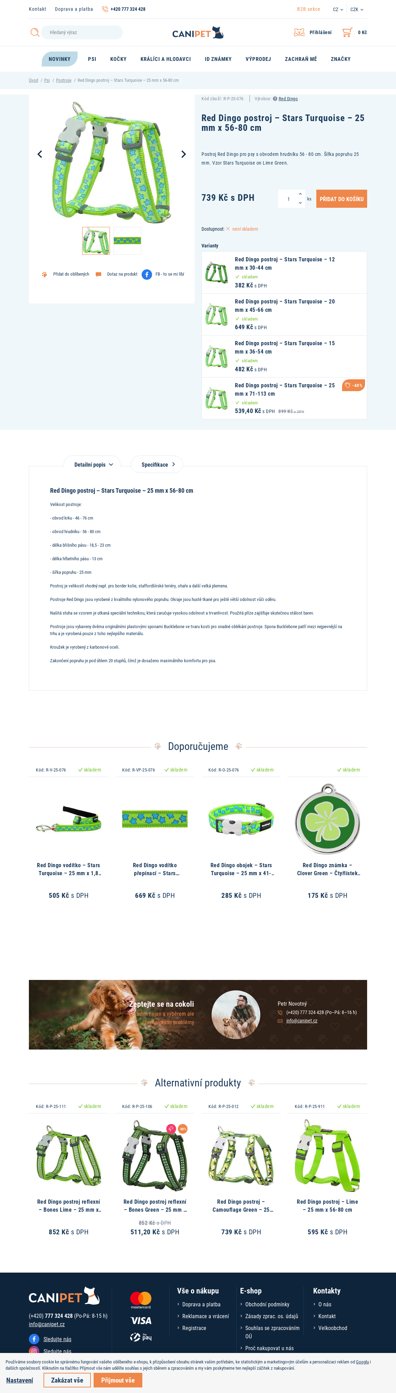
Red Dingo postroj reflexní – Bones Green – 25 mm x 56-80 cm (155, 1209)
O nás (324, 1304)
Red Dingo (288, 98)
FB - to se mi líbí (170, 274)
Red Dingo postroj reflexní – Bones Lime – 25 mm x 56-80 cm (68, 1209)
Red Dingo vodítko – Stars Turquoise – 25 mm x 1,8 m (68, 872)
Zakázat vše (67, 1380)
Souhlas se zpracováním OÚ (272, 1332)
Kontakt (37, 9)
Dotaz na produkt (122, 274)
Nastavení (19, 1380)
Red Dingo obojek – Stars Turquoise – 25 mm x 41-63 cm (241, 872)
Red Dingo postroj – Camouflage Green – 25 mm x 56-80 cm (241, 1209)
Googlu (362, 1362)
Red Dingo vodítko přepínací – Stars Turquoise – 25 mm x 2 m (154, 872)
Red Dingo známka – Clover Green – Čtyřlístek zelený (327, 872)
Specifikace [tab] (157, 464)
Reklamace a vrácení (205, 1316)
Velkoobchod (332, 1327)
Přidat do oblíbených (71, 274)
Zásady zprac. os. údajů (271, 1316)
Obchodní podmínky (267, 1304)
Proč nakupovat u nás (269, 1348)
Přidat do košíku (341, 199)
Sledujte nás (57, 1339)
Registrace (194, 1327)
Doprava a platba (74, 9)
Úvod (33, 80)
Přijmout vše (118, 1380)
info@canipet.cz (301, 1020)
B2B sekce (308, 9)
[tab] (92, 461)
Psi (47, 80)
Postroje (63, 80)
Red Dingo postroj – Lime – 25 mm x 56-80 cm (327, 1205)
